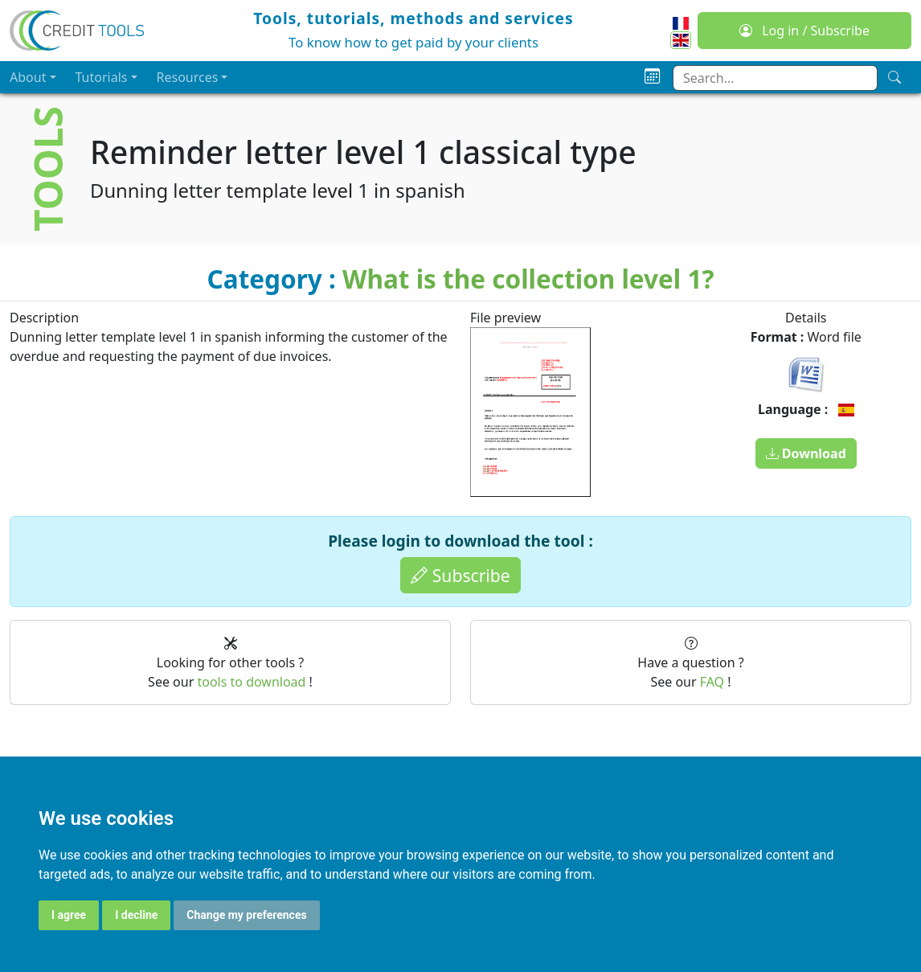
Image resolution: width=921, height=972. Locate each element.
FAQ (712, 682)
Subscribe (460, 575)
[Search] (894, 77)
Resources (188, 77)
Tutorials (102, 77)
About (28, 77)
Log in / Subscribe (804, 30)
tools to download (251, 682)
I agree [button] (68, 914)
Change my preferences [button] (246, 914)
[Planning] (652, 76)
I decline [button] (136, 914)
